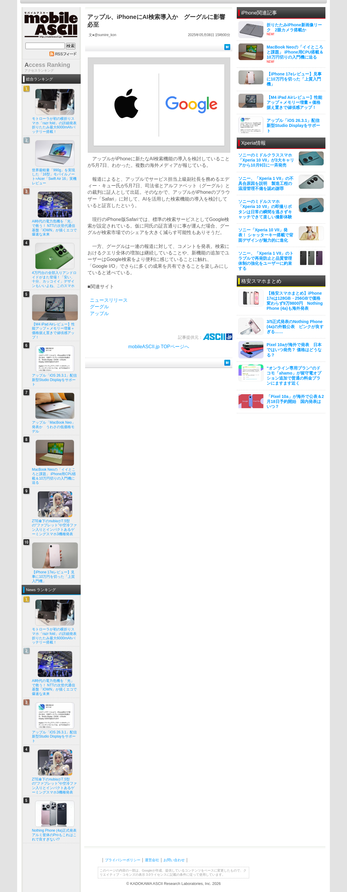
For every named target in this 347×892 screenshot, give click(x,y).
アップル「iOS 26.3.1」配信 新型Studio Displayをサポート (295, 125)
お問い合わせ (174, 860)
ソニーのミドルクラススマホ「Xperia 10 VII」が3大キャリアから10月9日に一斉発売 (266, 160)
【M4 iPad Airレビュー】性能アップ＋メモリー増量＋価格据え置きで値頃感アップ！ (294, 102)
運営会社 (152, 860)
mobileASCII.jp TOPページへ (158, 346)
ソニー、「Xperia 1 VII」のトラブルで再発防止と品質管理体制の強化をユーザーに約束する (266, 261)
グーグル (99, 306)
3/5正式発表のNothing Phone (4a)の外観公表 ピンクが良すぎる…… (295, 326)
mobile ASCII (51, 26)
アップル (99, 313)
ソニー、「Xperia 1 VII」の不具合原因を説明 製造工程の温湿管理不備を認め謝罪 (266, 183)
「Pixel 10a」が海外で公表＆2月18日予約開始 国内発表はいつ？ (295, 401)
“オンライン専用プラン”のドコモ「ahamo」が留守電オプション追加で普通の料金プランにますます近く (294, 376)
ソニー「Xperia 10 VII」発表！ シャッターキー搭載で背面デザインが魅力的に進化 (265, 235)
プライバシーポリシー (122, 860)
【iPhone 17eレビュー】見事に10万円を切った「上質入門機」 (294, 79)
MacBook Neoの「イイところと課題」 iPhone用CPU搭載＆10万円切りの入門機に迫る (295, 52)
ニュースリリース (109, 300)
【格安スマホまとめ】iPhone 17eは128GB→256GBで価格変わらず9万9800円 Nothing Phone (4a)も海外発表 (295, 301)
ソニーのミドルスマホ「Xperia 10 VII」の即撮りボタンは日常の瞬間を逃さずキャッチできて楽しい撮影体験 (265, 209)
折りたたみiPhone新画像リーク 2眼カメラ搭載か (294, 27)
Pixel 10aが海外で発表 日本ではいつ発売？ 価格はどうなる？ (294, 349)
